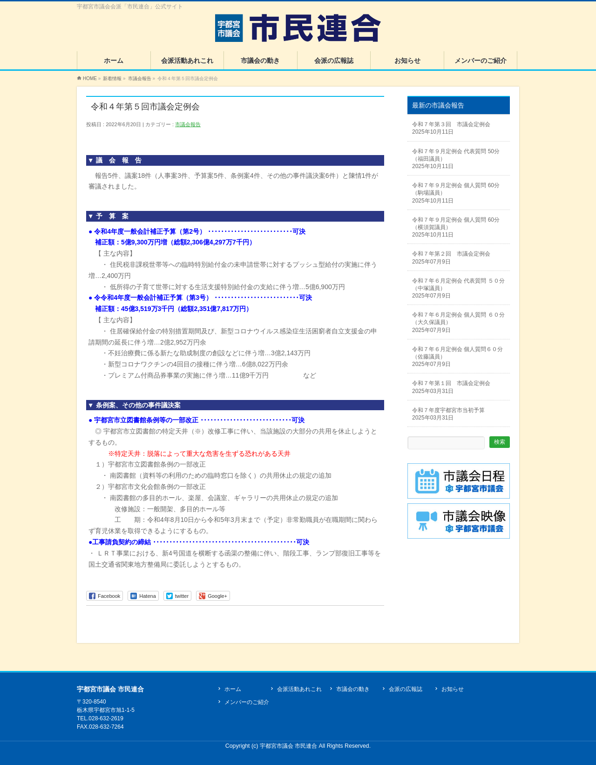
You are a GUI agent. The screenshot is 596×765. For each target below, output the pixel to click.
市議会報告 (188, 124)
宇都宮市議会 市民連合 (289, 746)
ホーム (232, 689)
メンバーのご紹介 (246, 702)
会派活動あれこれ (299, 689)
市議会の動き (353, 689)
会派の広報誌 (405, 689)
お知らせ (452, 689)
